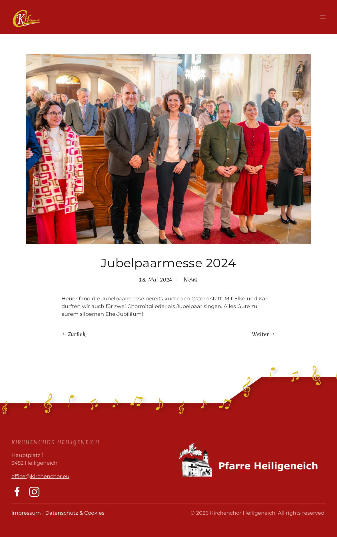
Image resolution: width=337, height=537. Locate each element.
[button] (323, 17)
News (191, 279)
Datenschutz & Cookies (75, 513)
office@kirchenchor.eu (40, 476)
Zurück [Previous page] (74, 334)
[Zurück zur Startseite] (26, 18)
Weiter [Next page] (263, 334)
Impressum (26, 513)
